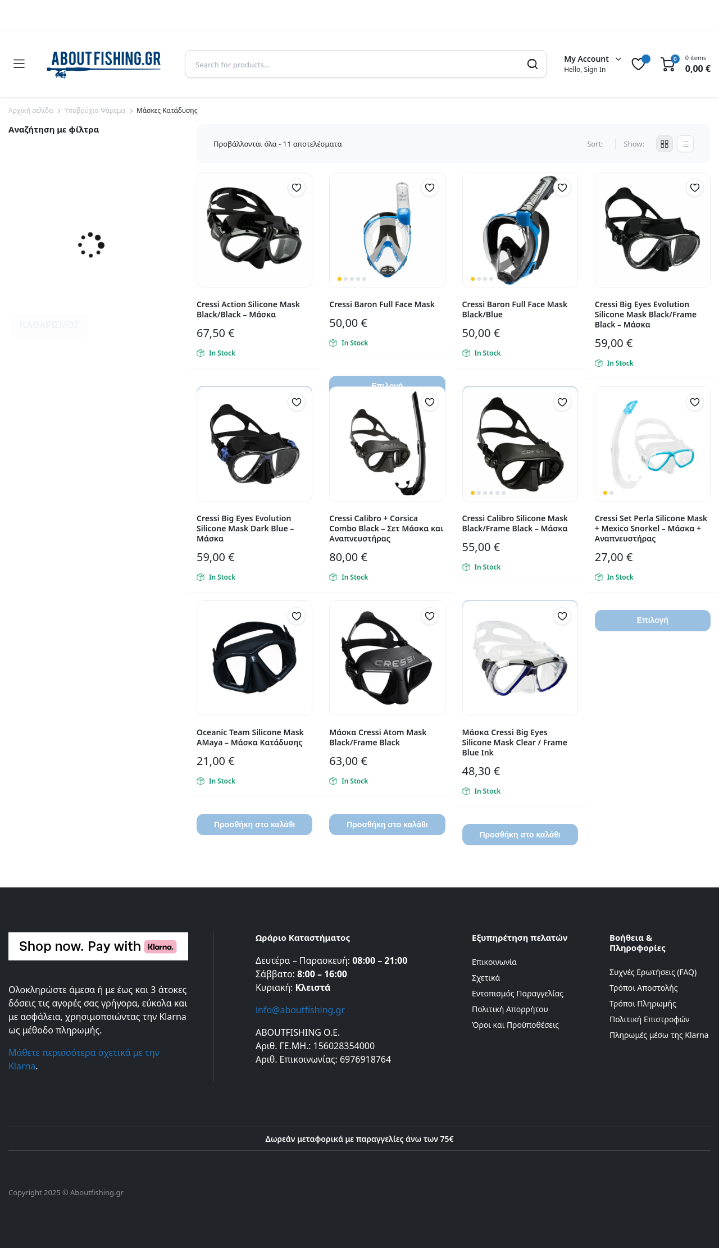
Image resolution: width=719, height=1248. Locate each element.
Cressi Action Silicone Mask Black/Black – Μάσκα (248, 309)
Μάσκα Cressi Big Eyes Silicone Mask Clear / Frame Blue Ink (514, 742)
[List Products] (685, 143)
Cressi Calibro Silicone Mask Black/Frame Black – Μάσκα (515, 523)
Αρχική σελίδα (30, 110)
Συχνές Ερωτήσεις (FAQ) (653, 972)
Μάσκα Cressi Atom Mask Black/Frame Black (377, 737)
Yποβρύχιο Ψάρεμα (94, 110)
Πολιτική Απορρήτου (510, 1009)
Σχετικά (486, 977)
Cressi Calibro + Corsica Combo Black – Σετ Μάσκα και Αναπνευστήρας (386, 528)
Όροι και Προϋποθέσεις (515, 1024)
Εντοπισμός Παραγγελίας (517, 993)
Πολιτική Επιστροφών (649, 1019)
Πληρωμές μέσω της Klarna (659, 1035)
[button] (296, 187)
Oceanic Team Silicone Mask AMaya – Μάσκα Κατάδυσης (250, 737)
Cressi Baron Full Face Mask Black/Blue (515, 309)
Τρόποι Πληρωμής (642, 1003)
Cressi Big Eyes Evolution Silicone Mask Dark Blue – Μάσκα (245, 528)
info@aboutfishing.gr (300, 1010)
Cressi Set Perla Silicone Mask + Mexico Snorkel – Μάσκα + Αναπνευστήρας (651, 528)
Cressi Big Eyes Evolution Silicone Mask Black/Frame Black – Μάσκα (646, 314)
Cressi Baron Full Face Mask (382, 304)
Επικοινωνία (494, 962)
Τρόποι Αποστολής (643, 987)
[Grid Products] (664, 143)
